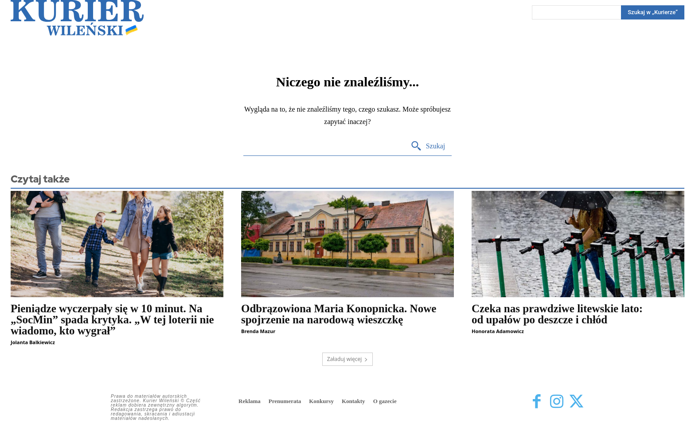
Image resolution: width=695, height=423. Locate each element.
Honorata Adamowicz (498, 331)
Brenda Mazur (258, 331)
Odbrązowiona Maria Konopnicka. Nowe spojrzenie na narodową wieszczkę (338, 314)
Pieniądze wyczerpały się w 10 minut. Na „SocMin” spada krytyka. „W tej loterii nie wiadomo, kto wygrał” (112, 320)
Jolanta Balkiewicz (33, 342)
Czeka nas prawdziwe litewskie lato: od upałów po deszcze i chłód (557, 314)
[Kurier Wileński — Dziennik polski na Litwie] (77, 17)
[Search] (652, 12)
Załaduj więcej (347, 359)
